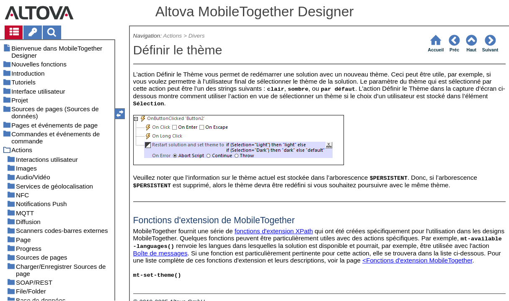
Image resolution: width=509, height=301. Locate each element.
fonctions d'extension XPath (274, 231)
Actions (172, 36)
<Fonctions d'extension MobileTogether (417, 260)
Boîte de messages (160, 253)
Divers (197, 36)
